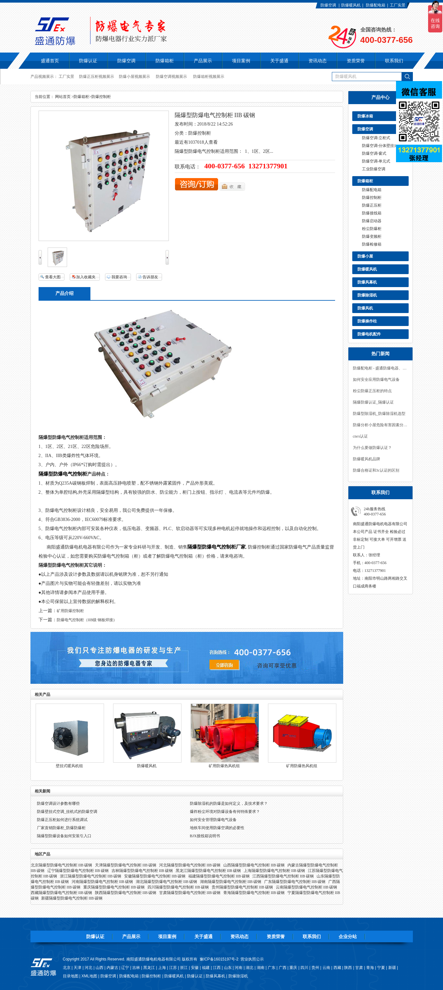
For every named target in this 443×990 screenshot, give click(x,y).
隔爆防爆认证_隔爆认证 (373, 402)
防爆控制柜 (371, 197)
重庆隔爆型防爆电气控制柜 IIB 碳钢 (114, 887)
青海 (370, 967)
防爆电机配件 (369, 334)
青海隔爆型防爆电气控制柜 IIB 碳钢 (254, 892)
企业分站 (348, 936)
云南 (326, 967)
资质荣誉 (276, 936)
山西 (99, 967)
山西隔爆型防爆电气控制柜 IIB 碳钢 (254, 865)
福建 (206, 967)
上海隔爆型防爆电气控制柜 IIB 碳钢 (274, 870)
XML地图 (89, 976)
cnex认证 (360, 436)
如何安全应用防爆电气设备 (376, 379)
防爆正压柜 (371, 205)
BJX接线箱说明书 (205, 836)
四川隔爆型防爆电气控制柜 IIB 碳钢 (178, 887)
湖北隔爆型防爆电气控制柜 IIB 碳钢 (166, 881)
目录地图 (70, 976)
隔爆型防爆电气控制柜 (63, 474)
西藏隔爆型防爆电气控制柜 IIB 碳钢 (61, 892)
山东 (228, 967)
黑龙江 (149, 967)
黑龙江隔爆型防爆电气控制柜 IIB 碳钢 (208, 870)
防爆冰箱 (365, 116)
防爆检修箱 (371, 244)
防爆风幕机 (367, 282)
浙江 (184, 967)
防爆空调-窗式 (374, 153)
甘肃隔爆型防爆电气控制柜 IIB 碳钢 (190, 892)
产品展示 (131, 936)
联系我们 (312, 936)
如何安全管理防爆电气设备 (213, 819)
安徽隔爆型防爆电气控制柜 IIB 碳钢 (155, 876)
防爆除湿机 (367, 295)
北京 (67, 967)
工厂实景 (397, 5)
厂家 (241, 546)
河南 (238, 967)
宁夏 (381, 967)
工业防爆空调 (373, 169)
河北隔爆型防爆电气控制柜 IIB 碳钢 (190, 865)
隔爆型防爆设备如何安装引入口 (64, 836)
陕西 (348, 967)
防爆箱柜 (365, 181)
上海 (162, 967)
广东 (271, 967)
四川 (304, 967)
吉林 (136, 967)
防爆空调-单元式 (376, 161)
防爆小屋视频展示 (134, 76)
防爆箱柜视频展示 (208, 76)
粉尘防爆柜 (371, 228)
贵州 (315, 967)
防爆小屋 (365, 256)
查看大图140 (50, 278)
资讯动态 (239, 936)
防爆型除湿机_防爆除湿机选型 (379, 413)
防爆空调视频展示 (171, 76)
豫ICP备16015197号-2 (219, 959)
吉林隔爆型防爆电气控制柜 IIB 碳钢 (142, 870)
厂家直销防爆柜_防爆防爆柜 (61, 828)
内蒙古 (112, 967)
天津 (77, 967)
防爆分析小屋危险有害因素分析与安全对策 (380, 425)
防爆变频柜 (371, 236)
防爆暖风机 (351, 5)
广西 (282, 967)
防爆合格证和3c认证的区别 (376, 470)
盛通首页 (50, 60)
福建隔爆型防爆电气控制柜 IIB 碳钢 (219, 876)
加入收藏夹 (86, 277)
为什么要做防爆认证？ (372, 447)
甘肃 (359, 967)
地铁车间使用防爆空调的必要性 (217, 828)
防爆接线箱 (371, 213)
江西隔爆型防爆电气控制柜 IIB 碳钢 (283, 876)
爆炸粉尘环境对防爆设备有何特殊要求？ (225, 811)
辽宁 (125, 967)
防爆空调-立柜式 (376, 138)
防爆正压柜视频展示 (96, 76)
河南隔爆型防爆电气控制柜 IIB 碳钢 (102, 881)
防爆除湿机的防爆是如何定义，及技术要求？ (229, 803)
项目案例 (167, 936)
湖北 (249, 967)
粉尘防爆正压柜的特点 (372, 391)
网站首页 (63, 96)
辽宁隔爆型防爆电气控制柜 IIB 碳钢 (78, 870)
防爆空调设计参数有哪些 (58, 803)
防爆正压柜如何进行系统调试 (62, 819)
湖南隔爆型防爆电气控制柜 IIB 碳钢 (231, 881)
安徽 (195, 967)
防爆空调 (328, 5)
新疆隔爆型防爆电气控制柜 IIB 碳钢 (72, 898)
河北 (88, 967)
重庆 (293, 967)
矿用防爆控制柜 (70, 611)
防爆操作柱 (367, 321)
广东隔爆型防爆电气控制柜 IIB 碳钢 (295, 881)
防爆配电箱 (375, 5)
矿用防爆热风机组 (224, 766)
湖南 (260, 967)
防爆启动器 (371, 221)
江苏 (173, 967)
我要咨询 (119, 277)
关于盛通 (203, 936)
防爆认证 (88, 60)
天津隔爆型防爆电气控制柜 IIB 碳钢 (126, 865)
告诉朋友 (150, 277)
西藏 (337, 967)
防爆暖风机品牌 (366, 459)
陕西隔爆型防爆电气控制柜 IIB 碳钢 (126, 892)
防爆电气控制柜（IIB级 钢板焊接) (86, 620)
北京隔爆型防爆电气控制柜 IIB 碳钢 (61, 865)
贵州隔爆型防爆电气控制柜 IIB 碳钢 (242, 887)
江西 (217, 967)
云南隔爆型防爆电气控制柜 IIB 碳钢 (306, 887)
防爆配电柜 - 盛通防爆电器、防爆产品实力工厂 (380, 368)
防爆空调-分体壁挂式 (380, 145)
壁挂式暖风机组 (69, 766)
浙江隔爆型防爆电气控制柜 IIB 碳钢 (91, 876)
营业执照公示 (252, 959)
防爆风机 (365, 308)
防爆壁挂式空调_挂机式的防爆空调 (67, 811)
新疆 (392, 967)
